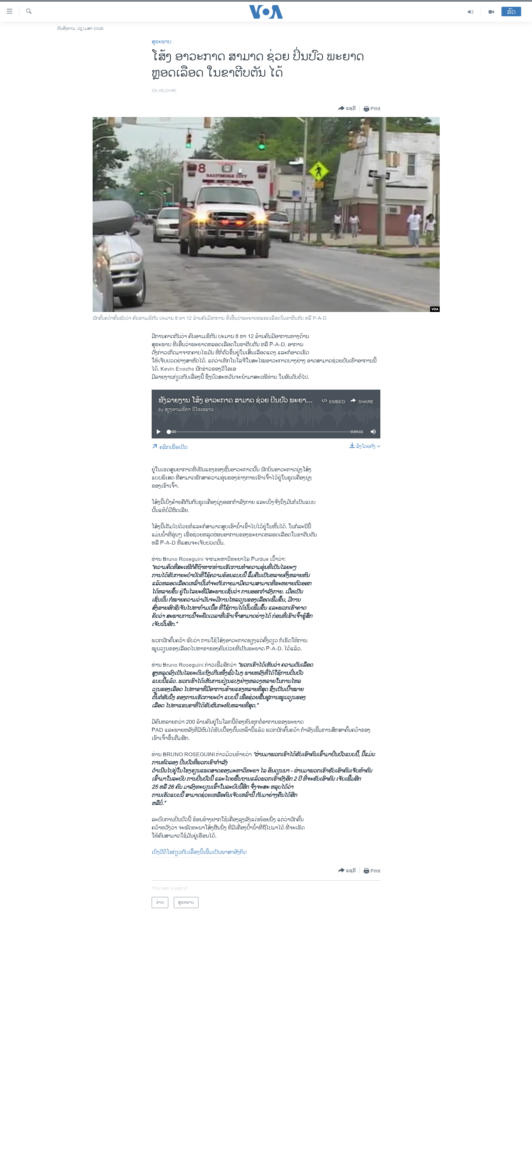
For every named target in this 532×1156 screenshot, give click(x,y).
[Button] (347, 109)
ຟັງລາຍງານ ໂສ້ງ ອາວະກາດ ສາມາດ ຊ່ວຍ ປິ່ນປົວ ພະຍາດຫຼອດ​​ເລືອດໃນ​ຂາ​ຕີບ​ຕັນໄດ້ (269, 400)
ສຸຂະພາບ (161, 41)
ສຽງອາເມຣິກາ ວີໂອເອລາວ (189, 409)
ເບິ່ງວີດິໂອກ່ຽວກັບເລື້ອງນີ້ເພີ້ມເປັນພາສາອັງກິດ (199, 852)
